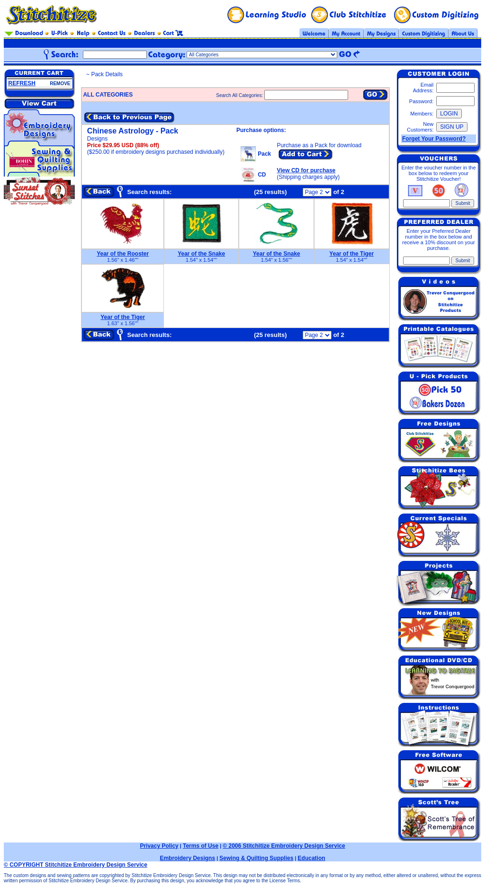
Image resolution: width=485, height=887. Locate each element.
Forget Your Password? (434, 138)
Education (311, 858)
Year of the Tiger (351, 253)
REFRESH (22, 83)
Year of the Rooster (123, 253)
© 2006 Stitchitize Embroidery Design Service (284, 846)
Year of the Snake (201, 253)
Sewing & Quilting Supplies (256, 858)
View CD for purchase (306, 170)
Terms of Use (200, 846)
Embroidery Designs (187, 858)
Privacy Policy (159, 846)
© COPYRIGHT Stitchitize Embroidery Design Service (75, 864)
